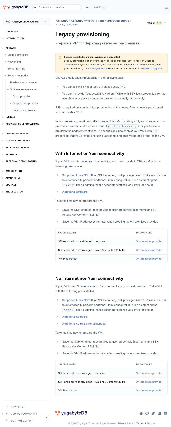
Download (15, 407)
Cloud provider (21, 96)
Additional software (74, 192)
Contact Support (20, 420)
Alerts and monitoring (21, 161)
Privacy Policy (125, 423)
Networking (14, 61)
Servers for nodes (18, 75)
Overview (12, 31)
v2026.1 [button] (153, 22)
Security (11, 154)
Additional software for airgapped (84, 323)
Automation (14, 171)
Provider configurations (22, 124)
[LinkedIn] (159, 413)
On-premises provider (25, 103)
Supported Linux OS (75, 175)
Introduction (15, 38)
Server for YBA (16, 68)
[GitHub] (147, 413)
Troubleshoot (15, 191)
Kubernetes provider (25, 110)
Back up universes (17, 147)
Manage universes (18, 140)
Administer (13, 178)
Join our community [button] (21, 413)
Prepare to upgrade (151, 68)
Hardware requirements (23, 82)
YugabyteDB (61, 21)
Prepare (11, 48)
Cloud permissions (18, 54)
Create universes (17, 133)
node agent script (97, 68)
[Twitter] (153, 413)
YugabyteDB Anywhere (82, 21)
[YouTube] (166, 413)
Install (10, 117)
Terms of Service (145, 423)
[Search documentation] (56, 7)
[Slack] (141, 413)
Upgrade (11, 184)
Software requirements (23, 89)
